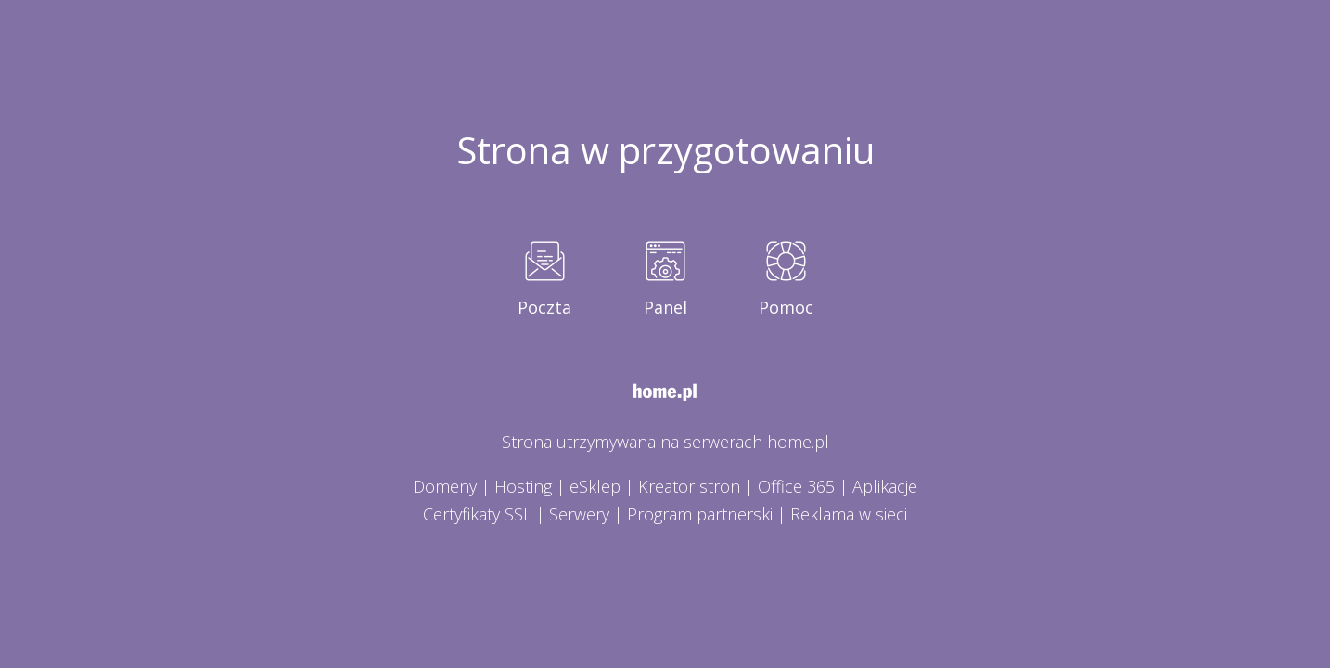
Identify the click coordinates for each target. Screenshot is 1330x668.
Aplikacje (884, 486)
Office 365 (796, 486)
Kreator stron (689, 486)
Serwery (579, 514)
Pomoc (786, 307)
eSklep (594, 486)
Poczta (544, 307)
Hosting (523, 486)
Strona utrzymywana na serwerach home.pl (665, 441)
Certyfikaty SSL (477, 514)
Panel (665, 307)
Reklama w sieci (848, 514)
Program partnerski (700, 514)
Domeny (445, 486)
